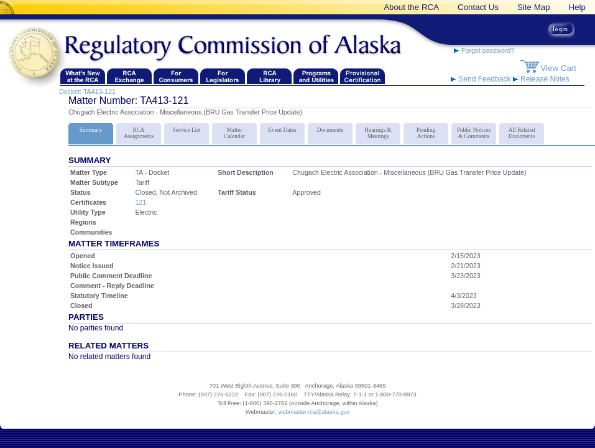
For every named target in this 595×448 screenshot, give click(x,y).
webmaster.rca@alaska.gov (313, 412)
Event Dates (282, 128)
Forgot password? (484, 50)
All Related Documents (521, 131)
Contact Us (478, 7)
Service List (186, 128)
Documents (330, 128)
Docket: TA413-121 (87, 91)
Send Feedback (482, 79)
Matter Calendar (234, 131)
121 (140, 202)
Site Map (533, 7)
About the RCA (411, 7)
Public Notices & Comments (473, 131)
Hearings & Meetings (378, 131)
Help (577, 7)
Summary (90, 128)
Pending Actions (426, 131)
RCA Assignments (138, 131)
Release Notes (541, 79)
